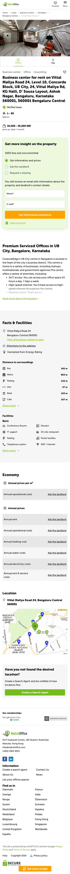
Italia (37, 794)
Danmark (7, 789)
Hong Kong (41, 819)
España (6, 834)
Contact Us (42, 769)
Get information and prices (25, 160)
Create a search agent (14, 769)
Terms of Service (21, 850)
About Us (7, 774)
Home (5, 13)
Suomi (6, 804)
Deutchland (9, 809)
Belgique (7, 819)
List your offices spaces (15, 779)
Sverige (6, 794)
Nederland (8, 814)
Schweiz (40, 804)
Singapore (41, 824)
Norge (6, 799)
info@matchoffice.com (13, 747)
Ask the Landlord (19, 166)
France (39, 789)
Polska (38, 814)
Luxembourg (9, 824)
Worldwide (41, 829)
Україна (39, 809)
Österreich (41, 799)
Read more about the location (20, 298)
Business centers (27, 13)
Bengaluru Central (10, 16)
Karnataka (42, 13)
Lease (14, 13)
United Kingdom (12, 829)
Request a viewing (20, 172)
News (39, 774)
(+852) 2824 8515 (11, 751)
